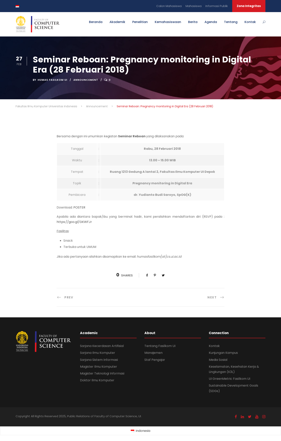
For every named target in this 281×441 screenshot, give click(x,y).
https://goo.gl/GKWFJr (74, 222)
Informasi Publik (216, 6)
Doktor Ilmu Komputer (97, 380)
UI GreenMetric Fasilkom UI (229, 378)
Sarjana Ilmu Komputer (97, 352)
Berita (192, 22)
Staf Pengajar (154, 360)
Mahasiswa (194, 6)
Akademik (117, 22)
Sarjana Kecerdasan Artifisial (102, 346)
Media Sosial (218, 360)
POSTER (79, 207)
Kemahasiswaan (168, 22)
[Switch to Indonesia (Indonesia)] (140, 431)
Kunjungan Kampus (223, 352)
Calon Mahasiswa (169, 6)
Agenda (211, 22)
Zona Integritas (249, 6)
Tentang (230, 22)
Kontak (250, 22)
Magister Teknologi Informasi (102, 373)
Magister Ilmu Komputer (98, 366)
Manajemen (153, 352)
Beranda (95, 22)
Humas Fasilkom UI (52, 80)
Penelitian (140, 22)
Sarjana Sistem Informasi (99, 360)
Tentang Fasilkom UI (159, 346)
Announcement (85, 80)
